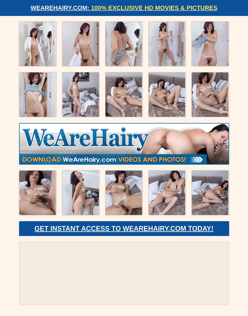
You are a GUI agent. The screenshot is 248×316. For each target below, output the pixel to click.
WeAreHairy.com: (124, 7)
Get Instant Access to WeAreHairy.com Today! (124, 230)
